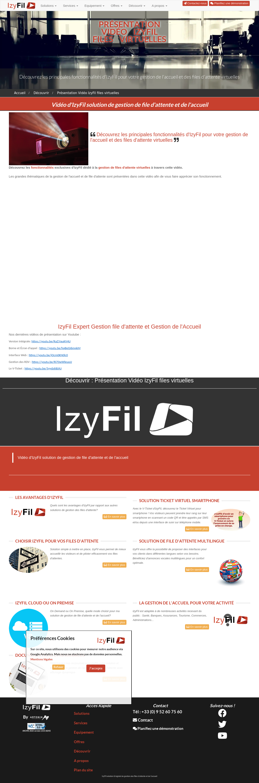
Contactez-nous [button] (195, 3)
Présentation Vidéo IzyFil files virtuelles (88, 93)
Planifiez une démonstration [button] (229, 3)
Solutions (49, 5)
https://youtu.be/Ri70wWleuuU (52, 362)
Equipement (94, 5)
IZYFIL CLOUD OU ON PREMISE (44, 603)
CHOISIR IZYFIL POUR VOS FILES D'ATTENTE (56, 541)
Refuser (58, 667)
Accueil (20, 93)
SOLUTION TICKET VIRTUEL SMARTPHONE (179, 500)
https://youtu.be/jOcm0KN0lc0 (48, 355)
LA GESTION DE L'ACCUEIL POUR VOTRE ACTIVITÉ (186, 603)
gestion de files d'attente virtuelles (124, 167)
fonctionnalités (43, 167)
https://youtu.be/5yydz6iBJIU (43, 368)
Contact (143, 720)
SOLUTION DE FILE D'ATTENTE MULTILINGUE (181, 541)
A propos (159, 5)
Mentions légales (41, 659)
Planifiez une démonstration (158, 728)
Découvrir (137, 5)
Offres (116, 5)
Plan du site (83, 770)
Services (70, 5)
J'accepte (95, 668)
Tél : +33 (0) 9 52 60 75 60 (157, 711)
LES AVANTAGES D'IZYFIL (39, 497)
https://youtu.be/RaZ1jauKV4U (51, 341)
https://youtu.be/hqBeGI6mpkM (59, 348)
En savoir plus (114, 516)
